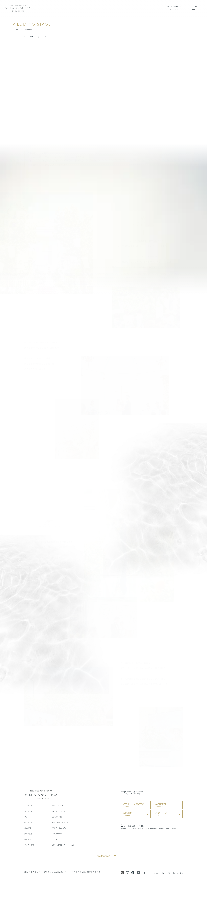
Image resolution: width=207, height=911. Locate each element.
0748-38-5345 (134, 825)
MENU (194, 7)
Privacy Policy (159, 873)
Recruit (147, 873)
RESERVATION (174, 8)
